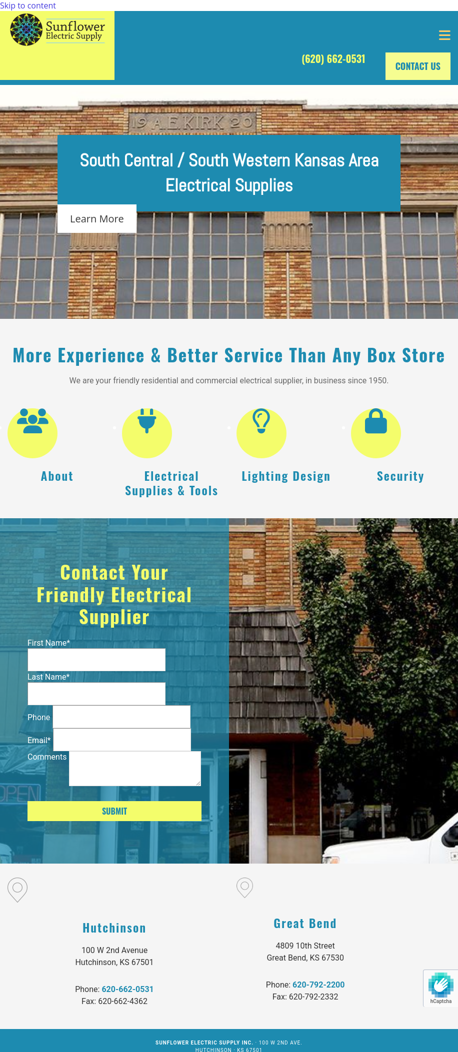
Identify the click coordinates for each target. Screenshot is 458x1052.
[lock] (376, 427)
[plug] (147, 427)
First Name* (49, 643)
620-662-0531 (128, 989)
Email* (39, 740)
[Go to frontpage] (58, 45)
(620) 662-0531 (334, 58)
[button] (286, 35)
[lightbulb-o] (261, 427)
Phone (39, 717)
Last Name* (49, 677)
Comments (47, 757)
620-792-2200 (318, 985)
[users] (32, 427)
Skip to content (28, 5)
